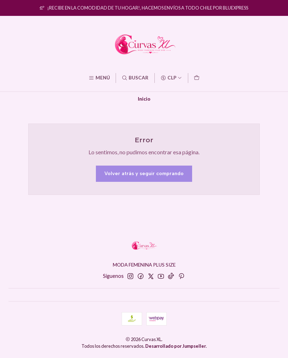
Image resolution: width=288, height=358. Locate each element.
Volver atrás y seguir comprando (144, 173)
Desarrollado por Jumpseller (175, 346)
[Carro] (196, 78)
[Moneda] (171, 78)
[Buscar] (135, 78)
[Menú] (99, 78)
